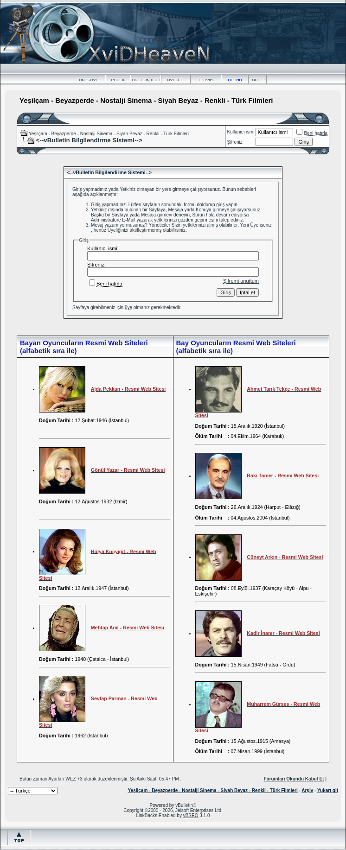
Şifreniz (235, 142)
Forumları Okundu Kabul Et (293, 778)
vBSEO (191, 815)
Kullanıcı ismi (241, 131)
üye (128, 307)
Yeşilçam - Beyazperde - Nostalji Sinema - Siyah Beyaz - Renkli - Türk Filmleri (109, 133)
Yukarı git (327, 790)
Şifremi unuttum (241, 281)
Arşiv (307, 790)
